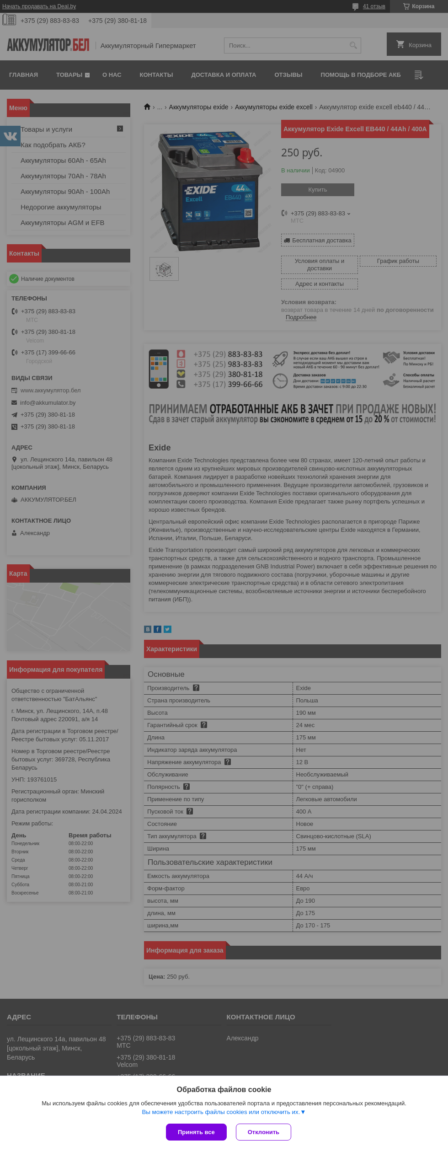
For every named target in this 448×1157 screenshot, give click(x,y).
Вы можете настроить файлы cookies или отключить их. (221, 1112)
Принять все (196, 1132)
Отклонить (263, 1132)
